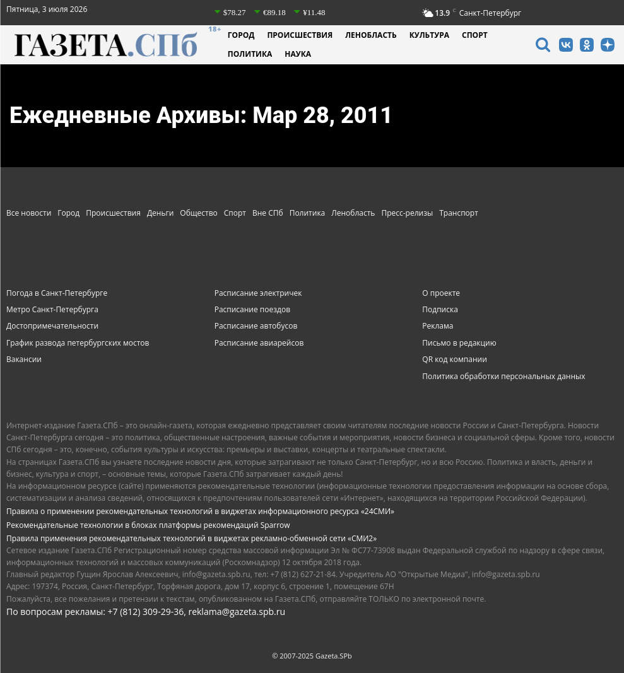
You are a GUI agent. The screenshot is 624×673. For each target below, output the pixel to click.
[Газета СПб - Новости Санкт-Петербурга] (113, 44)
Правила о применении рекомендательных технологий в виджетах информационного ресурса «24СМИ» (200, 511)
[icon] (542, 46)
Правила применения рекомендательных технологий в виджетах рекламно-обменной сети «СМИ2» (191, 538)
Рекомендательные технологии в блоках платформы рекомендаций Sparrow (148, 525)
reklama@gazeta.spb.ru (236, 611)
